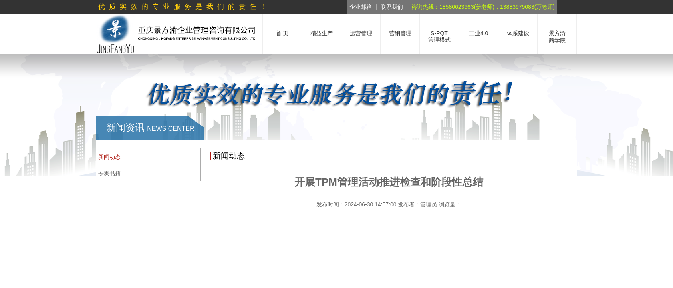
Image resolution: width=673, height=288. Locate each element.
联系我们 (392, 7)
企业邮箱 (360, 7)
